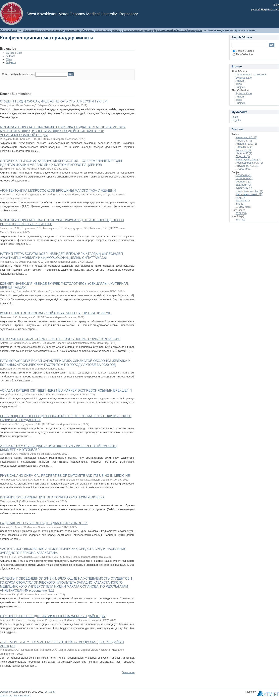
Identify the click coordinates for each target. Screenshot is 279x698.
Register (236, 120)
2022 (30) (241, 213)
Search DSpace (243, 50)
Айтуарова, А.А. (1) (247, 165)
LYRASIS (50, 691)
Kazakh (274, 9)
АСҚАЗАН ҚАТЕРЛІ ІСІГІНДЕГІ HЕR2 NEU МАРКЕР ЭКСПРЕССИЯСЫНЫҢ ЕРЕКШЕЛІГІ (66, 390)
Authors (10, 56)
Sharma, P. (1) (244, 153)
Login (276, 4)
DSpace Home (8, 30)
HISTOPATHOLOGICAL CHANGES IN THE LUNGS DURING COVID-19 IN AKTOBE (60, 339)
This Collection (243, 54)
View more (128, 672)
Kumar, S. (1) (243, 150)
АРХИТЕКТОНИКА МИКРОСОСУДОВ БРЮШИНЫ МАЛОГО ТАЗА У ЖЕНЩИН (58, 190)
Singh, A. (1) (243, 156)
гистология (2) (244, 178)
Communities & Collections (251, 74)
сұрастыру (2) (244, 187)
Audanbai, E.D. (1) (246, 143)
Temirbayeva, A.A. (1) (248, 159)
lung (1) (240, 203)
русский (255, 9)
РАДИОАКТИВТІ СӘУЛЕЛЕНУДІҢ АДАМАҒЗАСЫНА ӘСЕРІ (43, 523)
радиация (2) (243, 184)
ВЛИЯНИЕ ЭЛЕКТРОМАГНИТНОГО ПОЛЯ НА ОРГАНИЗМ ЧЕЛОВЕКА (52, 497)
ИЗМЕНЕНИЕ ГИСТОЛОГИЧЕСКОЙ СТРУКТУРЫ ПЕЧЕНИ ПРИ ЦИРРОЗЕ (55, 313)
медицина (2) (243, 181)
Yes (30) (240, 219)
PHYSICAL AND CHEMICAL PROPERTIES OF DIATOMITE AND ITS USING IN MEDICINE (65, 475)
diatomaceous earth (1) (249, 194)
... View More (243, 169)
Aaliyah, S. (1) (244, 140)
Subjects (11, 62)
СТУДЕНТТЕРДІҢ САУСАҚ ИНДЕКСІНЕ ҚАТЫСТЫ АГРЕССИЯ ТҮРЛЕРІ (54, 101)
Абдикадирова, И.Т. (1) (249, 162)
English (265, 9)
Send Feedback (22, 695)
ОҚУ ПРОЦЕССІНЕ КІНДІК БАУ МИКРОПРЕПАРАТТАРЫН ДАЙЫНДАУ (52, 616)
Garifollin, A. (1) (244, 146)
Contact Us (6, 695)
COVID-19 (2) (243, 175)
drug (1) (240, 197)
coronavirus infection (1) (249, 191)
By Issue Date (14, 52)
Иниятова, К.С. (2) (246, 137)
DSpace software (9, 691)
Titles (9, 59)
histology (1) (243, 200)
